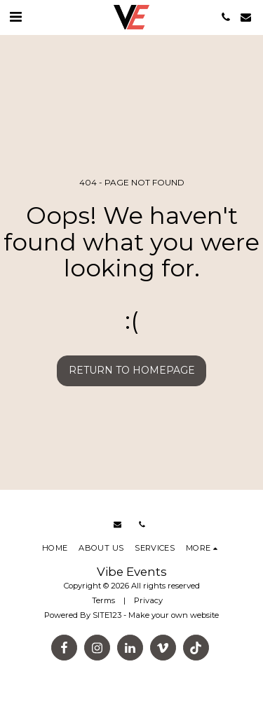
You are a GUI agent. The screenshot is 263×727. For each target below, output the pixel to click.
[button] (15, 16)
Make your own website (173, 615)
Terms (103, 600)
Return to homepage (132, 370)
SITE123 (107, 615)
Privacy (148, 600)
